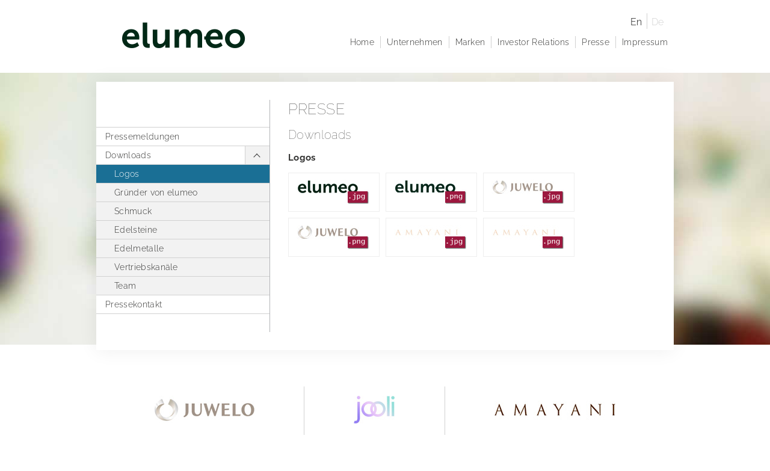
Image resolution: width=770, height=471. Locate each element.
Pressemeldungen (142, 136)
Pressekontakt (133, 304)
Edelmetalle (139, 248)
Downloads (128, 155)
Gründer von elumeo (156, 192)
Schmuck (133, 211)
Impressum (645, 42)
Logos (127, 174)
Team (125, 286)
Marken (470, 42)
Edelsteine (135, 230)
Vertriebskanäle (146, 267)
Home (362, 42)
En (636, 22)
